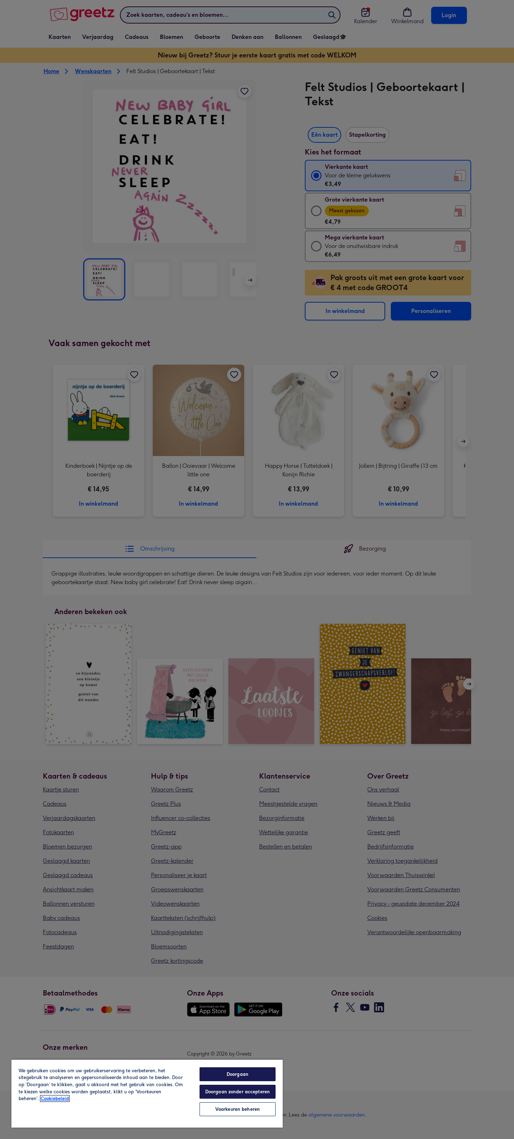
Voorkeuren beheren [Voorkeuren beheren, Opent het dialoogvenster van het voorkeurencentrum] (237, 1109)
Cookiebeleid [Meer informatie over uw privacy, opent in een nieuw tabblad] (55, 1098)
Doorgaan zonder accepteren (237, 1091)
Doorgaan (237, 1074)
